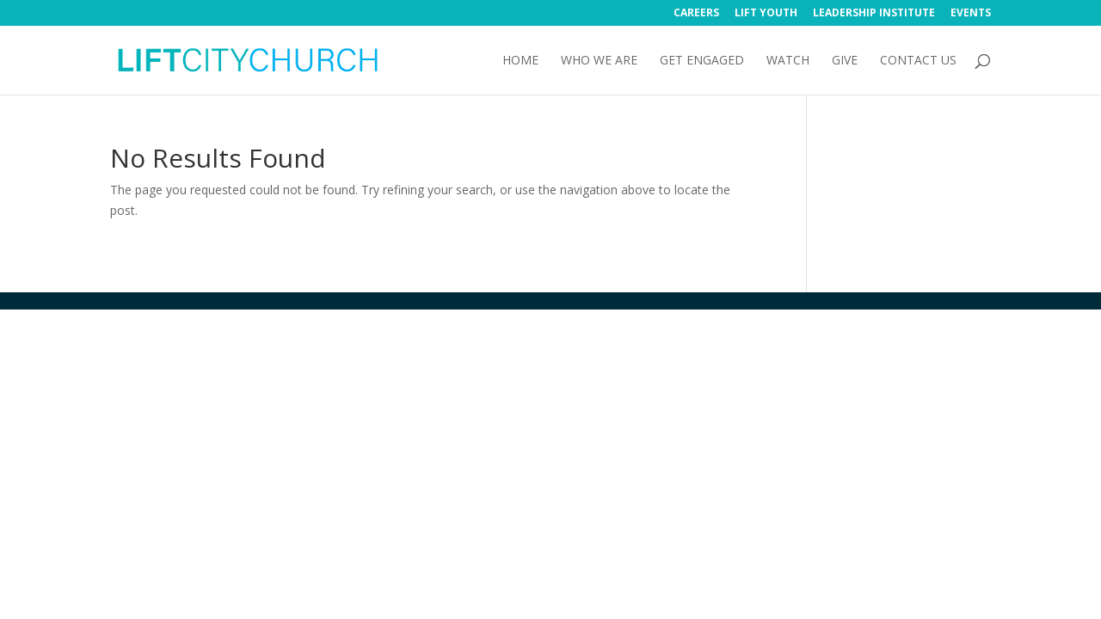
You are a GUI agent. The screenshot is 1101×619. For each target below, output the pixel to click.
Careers (696, 14)
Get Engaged (702, 61)
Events (970, 14)
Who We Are (599, 61)
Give (845, 61)
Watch (787, 61)
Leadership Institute (874, 14)
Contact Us (918, 61)
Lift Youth (766, 14)
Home (520, 61)
